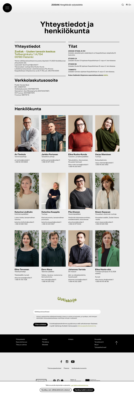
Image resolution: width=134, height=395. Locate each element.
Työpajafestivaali (100, 347)
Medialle (45, 345)
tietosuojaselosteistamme (87, 326)
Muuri (96, 345)
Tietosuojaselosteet (54, 368)
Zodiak (55, 5)
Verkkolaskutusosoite (79, 368)
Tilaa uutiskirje (40, 324)
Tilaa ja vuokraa (21, 345)
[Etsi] (123, 5)
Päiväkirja (45, 342)
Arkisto (70, 339)
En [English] (130, 5)
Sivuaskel (97, 339)
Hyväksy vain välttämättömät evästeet (55, 390)
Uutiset (44, 339)
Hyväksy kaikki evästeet (84, 390)
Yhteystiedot (20, 339)
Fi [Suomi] (127, 5)
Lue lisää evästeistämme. (79, 385)
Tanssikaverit (99, 342)
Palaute (66, 368)
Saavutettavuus (21, 342)
